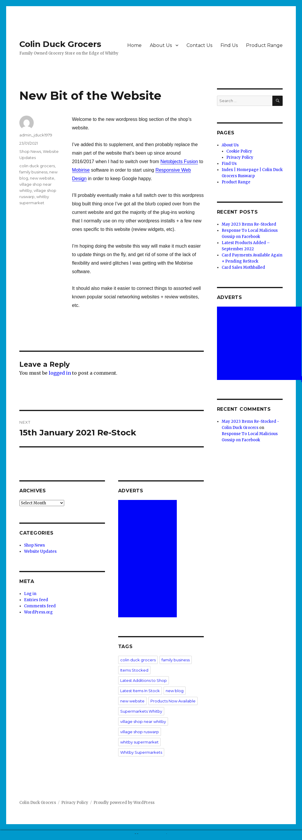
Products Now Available (173, 701)
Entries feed (36, 599)
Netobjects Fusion (179, 161)
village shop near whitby (143, 721)
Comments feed (40, 606)
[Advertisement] (148, 559)
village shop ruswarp (139, 731)
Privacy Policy (239, 157)
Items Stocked (134, 670)
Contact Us (199, 45)
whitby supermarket (139, 742)
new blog (175, 690)
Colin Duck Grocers (60, 44)
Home (134, 45)
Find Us (229, 45)
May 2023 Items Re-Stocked (249, 224)
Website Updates (40, 551)
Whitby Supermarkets (141, 752)
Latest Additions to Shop (143, 680)
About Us (161, 45)
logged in (60, 373)
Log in (30, 593)
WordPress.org (38, 612)
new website (42, 178)
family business (33, 172)
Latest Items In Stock (140, 690)
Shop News (30, 151)
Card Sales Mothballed (243, 267)
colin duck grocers (37, 165)
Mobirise (81, 170)
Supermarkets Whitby (141, 711)
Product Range (264, 45)
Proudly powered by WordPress (124, 802)
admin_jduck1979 (35, 135)
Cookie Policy (239, 151)
